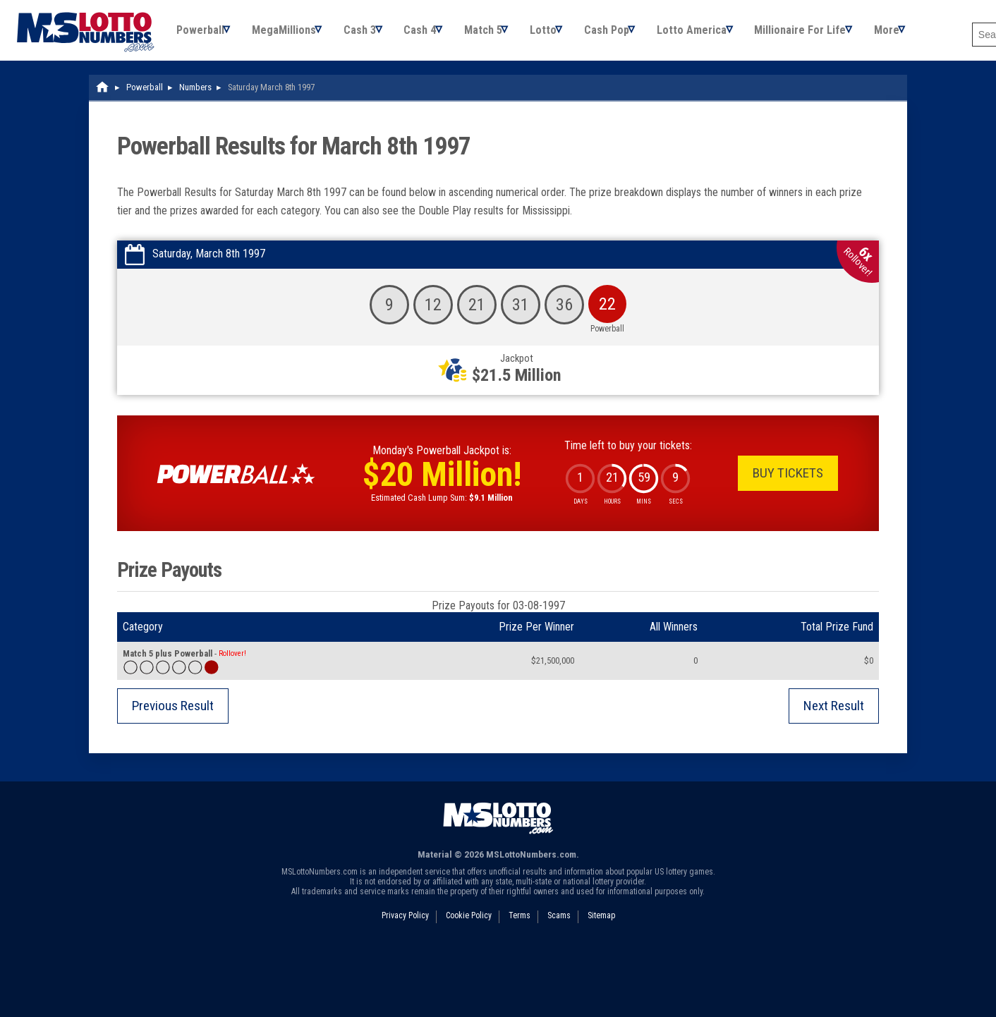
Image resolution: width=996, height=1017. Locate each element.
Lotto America (721, 35)
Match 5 (500, 35)
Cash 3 (369, 35)
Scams (559, 925)
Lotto (564, 35)
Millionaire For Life (834, 35)
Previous (173, 715)
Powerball (201, 35)
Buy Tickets (788, 483)
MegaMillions (289, 35)
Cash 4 (433, 35)
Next (833, 715)
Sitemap (601, 925)
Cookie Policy (469, 925)
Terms (519, 925)
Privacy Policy (405, 925)
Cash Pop (632, 35)
